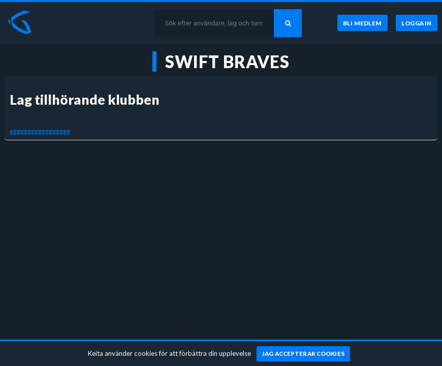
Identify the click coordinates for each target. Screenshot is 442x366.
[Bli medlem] (362, 23)
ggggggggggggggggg (40, 131)
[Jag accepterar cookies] (304, 353)
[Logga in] (416, 23)
